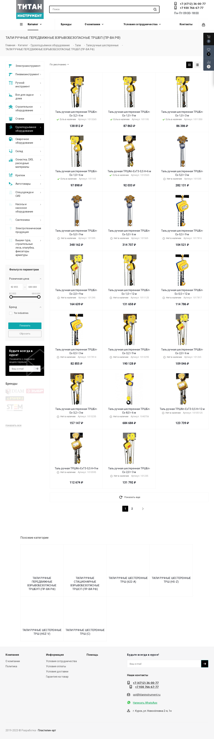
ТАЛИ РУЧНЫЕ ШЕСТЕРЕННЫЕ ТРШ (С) (85, 631)
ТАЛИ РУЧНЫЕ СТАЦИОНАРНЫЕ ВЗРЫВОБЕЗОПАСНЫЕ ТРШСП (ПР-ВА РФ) (85, 583)
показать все (14, 397)
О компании (13, 661)
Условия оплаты (56, 666)
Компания (12, 654)
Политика (11, 666)
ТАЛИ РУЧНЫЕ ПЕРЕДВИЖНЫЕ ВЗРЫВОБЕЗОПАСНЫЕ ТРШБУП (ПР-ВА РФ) (41, 583)
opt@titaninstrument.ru (146, 694)
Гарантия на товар (57, 676)
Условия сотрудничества (61, 661)
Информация (55, 654)
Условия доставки (57, 671)
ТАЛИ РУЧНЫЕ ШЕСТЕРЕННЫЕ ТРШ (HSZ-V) (42, 631)
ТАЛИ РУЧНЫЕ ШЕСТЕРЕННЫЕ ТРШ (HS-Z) (171, 579)
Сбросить (25, 333)
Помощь (92, 654)
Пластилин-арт (47, 730)
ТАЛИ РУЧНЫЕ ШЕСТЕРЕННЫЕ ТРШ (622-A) (128, 579)
